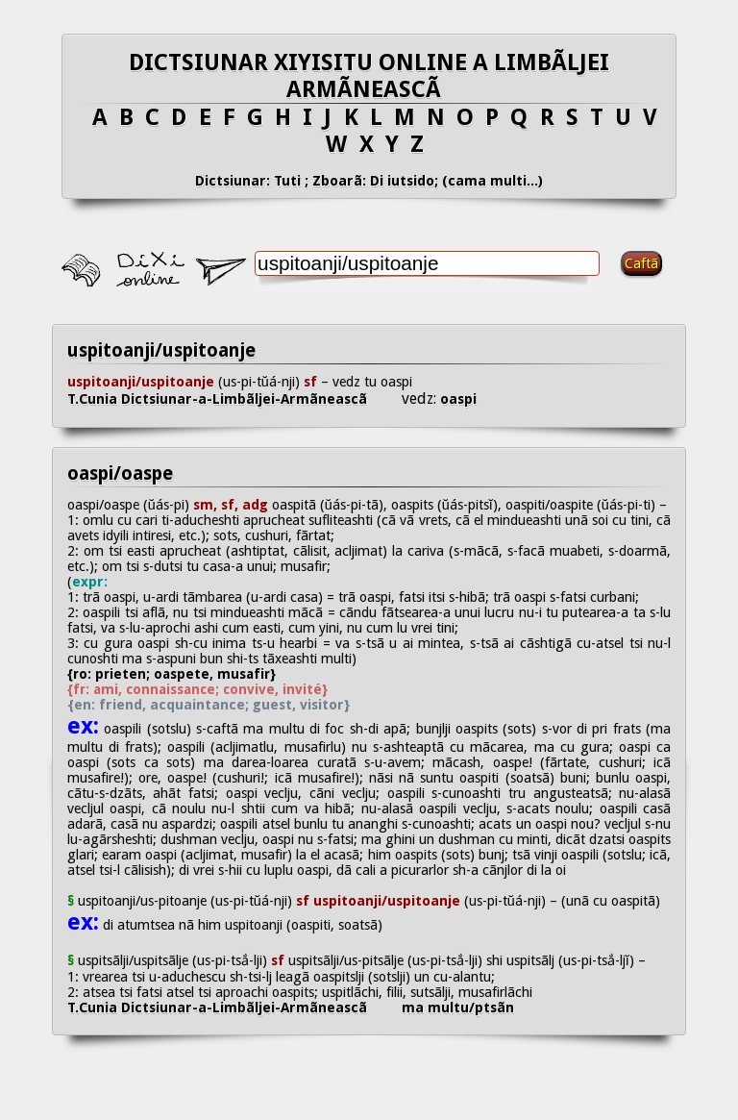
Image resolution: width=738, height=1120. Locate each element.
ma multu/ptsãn (458, 1007)
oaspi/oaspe (120, 473)
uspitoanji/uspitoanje (161, 350)
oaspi (456, 399)
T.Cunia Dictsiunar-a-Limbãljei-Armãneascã (234, 399)
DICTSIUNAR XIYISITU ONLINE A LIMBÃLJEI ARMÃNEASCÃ (369, 76)
